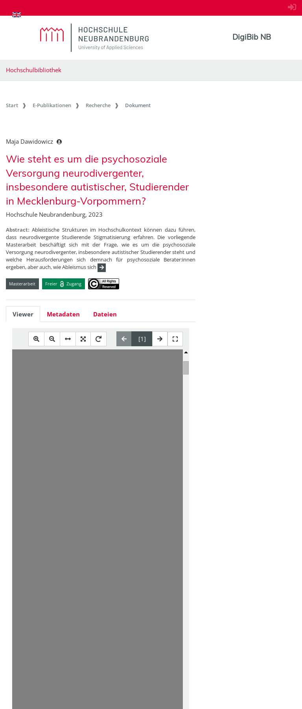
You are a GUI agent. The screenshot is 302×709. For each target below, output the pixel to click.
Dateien (105, 314)
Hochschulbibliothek (33, 70)
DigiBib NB (251, 37)
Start (12, 105)
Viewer (23, 314)
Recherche (98, 105)
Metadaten (63, 314)
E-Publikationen (52, 105)
